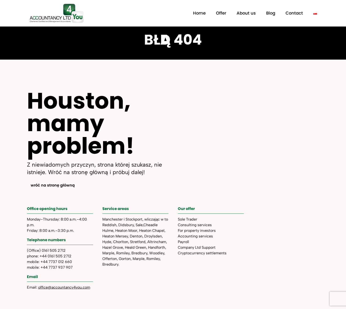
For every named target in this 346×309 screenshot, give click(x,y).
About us (246, 13)
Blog (270, 13)
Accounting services (195, 236)
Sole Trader (187, 219)
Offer (221, 13)
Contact (294, 13)
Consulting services (195, 225)
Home (199, 13)
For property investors (197, 230)
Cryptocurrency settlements (202, 253)
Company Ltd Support (197, 247)
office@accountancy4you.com (64, 287)
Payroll (183, 242)
